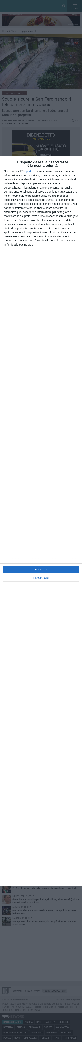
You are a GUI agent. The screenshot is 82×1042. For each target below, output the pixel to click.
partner (30, 171)
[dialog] (41, 521)
